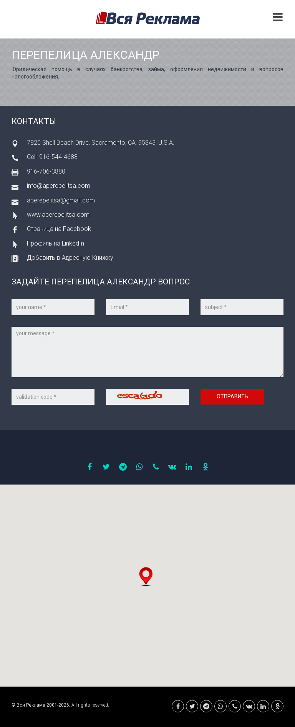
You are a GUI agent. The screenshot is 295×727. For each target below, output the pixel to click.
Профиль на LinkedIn (55, 243)
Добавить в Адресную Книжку (70, 257)
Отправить (232, 396)
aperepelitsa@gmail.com (61, 200)
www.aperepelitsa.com (58, 214)
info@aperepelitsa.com (58, 185)
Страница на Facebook (59, 228)
